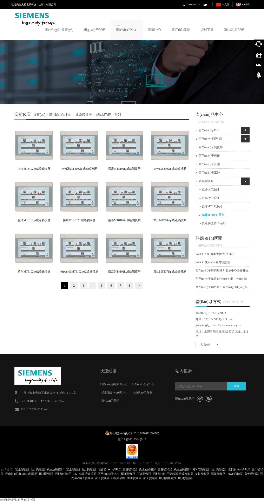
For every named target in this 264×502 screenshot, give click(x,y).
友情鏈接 (205, 344)
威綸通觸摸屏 (55, 469)
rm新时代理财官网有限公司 (17, 499)
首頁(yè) (39, 114)
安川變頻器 (202, 473)
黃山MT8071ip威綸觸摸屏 (169, 271)
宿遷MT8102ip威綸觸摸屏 (124, 168)
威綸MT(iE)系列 (212, 206)
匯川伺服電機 (168, 478)
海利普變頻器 (201, 469)
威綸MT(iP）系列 (108, 114)
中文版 (225, 4)
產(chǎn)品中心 (127, 30)
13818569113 (193, 4)
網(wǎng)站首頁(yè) (59, 30)
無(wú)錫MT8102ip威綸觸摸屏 (79, 271)
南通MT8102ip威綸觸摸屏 (124, 220)
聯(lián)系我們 (234, 30)
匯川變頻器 (38, 469)
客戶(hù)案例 (181, 30)
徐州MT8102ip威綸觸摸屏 (169, 168)
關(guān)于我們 (94, 30)
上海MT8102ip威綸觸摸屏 (34, 168)
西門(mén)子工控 (209, 172)
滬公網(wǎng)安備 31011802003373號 (134, 433)
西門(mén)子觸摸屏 (211, 147)
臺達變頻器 (186, 473)
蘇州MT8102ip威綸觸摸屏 (34, 271)
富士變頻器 (22, 469)
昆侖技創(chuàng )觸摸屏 (21, 473)
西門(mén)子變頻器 (211, 138)
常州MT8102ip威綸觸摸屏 (169, 220)
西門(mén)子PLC (209, 130)
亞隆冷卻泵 (118, 478)
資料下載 (207, 30)
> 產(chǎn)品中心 (143, 384)
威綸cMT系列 (210, 189)
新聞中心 (154, 30)
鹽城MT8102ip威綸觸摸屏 (34, 220)
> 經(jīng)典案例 (142, 392)
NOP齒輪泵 (235, 473)
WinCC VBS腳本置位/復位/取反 (215, 254)
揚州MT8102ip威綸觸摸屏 (79, 220)
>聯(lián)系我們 (109, 400)
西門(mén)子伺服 (209, 155)
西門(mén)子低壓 (209, 164)
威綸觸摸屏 (83, 114)
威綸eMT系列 (210, 198)
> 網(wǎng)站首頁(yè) (113, 384)
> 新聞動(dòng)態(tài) (113, 392)
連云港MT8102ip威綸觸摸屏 (79, 168)
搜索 (236, 386)
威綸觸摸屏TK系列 (214, 223)
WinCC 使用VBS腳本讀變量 (213, 262)
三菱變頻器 (130, 469)
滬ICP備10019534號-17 (132, 439)
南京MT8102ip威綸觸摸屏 (124, 271)
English (246, 4)
